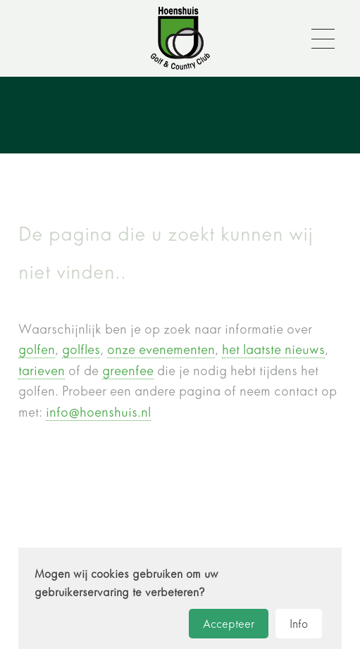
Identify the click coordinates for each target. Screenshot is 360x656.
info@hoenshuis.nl (98, 412)
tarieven (41, 370)
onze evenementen (161, 349)
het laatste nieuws (273, 349)
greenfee (128, 370)
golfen (36, 349)
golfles (81, 349)
